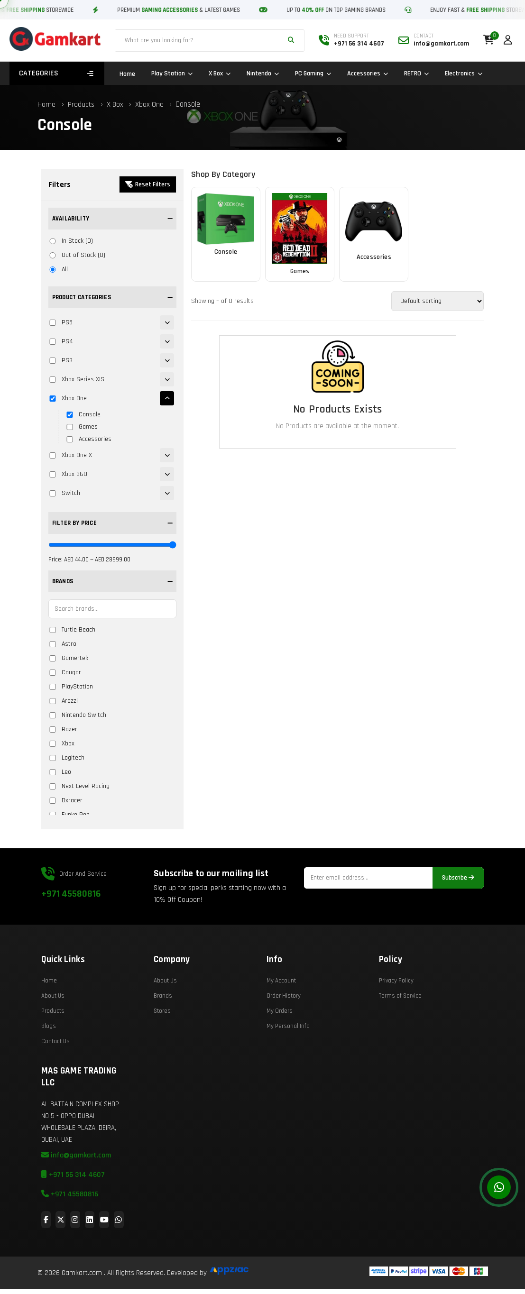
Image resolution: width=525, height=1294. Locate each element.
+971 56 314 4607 (73, 1204)
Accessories (367, 73)
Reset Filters (147, 184)
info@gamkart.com (76, 1185)
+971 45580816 (71, 923)
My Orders (280, 1040)
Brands (163, 1025)
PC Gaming (313, 73)
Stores (162, 1040)
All (58, 269)
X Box (219, 73)
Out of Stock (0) (76, 255)
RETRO (416, 73)
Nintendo (263, 73)
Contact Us (55, 1070)
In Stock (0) (70, 241)
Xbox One (150, 105)
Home (127, 74)
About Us (52, 1025)
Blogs (48, 1055)
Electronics (463, 73)
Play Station (172, 73)
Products (81, 105)
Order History (284, 1025)
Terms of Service (400, 1025)
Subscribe (458, 907)
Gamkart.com (82, 1273)
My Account (281, 1010)
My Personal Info (288, 1055)
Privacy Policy (396, 1010)
